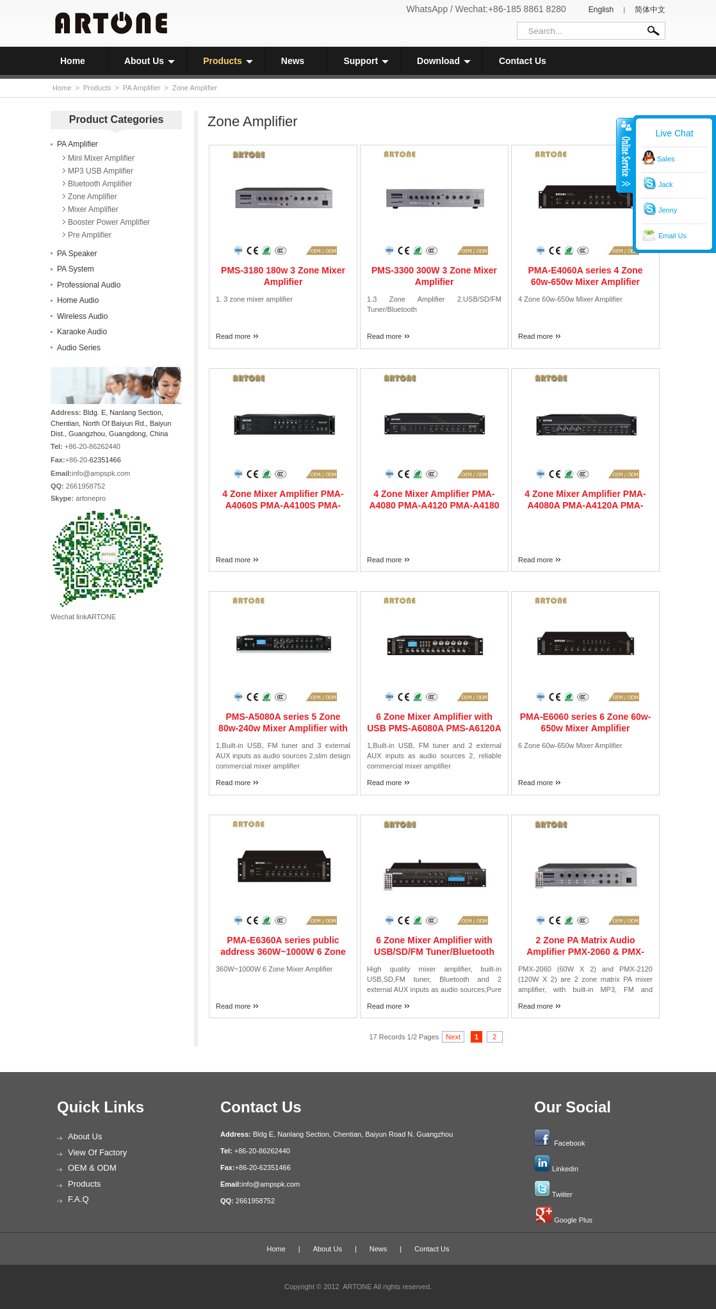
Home (72, 61)
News (293, 61)
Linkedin (565, 1169)
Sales (666, 159)
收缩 (625, 155)
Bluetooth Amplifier (100, 183)
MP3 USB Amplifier (100, 171)
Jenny (667, 210)
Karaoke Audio (82, 331)
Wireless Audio (82, 316)
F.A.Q (78, 1199)
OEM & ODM (92, 1168)
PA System (75, 268)
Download (444, 61)
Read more (233, 336)
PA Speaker (77, 253)
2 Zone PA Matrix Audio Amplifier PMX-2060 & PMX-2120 (585, 951)
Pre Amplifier (89, 235)
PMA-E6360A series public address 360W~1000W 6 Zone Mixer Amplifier (283, 951)
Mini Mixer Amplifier (101, 158)
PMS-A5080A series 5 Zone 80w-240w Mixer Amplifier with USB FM (283, 728)
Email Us (672, 236)
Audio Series (79, 347)
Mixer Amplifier (93, 209)
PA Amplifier (142, 88)
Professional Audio (88, 284)
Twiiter (562, 1194)
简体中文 (650, 9)
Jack (665, 184)
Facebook (569, 1143)
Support (366, 61)
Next (453, 1037)
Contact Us (522, 61)
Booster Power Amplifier (109, 222)
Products (228, 61)
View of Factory (97, 1152)
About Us (149, 61)
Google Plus (573, 1220)
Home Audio (78, 300)
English (601, 9)
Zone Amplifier (194, 88)
